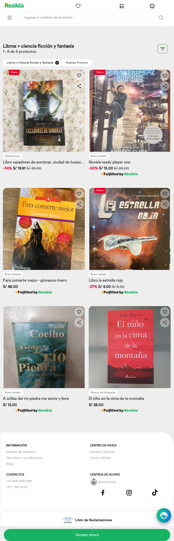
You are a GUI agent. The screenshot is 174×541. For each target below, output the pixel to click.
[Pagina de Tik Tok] (154, 492)
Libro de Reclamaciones (87, 520)
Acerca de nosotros (20, 452)
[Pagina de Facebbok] (102, 492)
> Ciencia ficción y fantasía (34, 62)
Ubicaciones (107, 482)
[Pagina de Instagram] (128, 492)
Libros (11, 62)
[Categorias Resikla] (9, 17)
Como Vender (100, 458)
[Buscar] (161, 18)
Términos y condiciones (24, 458)
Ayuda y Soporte (102, 452)
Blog (9, 464)
